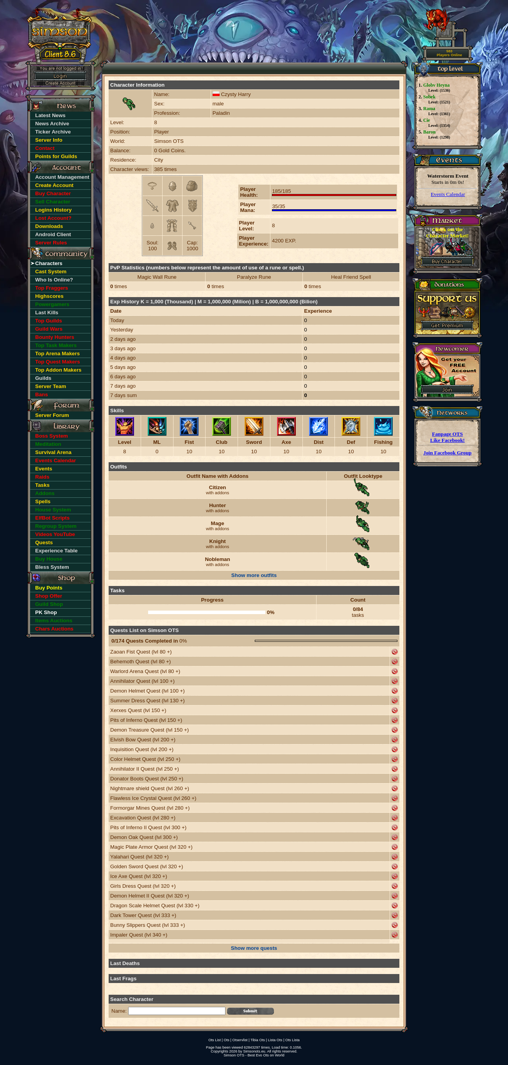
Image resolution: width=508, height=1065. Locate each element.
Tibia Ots (257, 1040)
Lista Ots (275, 1040)
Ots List (214, 1040)
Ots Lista (292, 1040)
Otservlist (240, 1040)
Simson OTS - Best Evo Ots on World (254, 1055)
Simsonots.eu (254, 1051)
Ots (226, 1040)
